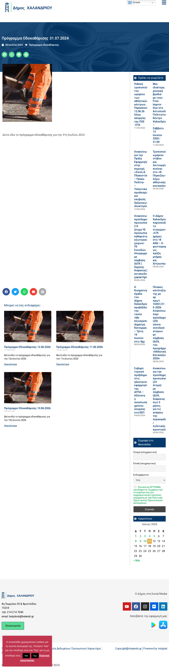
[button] (4, 54)
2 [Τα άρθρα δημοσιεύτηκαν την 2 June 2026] (140, 536)
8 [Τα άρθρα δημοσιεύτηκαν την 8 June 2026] (135, 541)
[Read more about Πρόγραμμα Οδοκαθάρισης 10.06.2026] (27, 387)
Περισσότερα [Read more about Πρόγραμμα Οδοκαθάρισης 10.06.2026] (10, 426)
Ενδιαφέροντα (141, 475)
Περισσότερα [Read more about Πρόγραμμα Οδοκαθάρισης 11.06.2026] (62, 364)
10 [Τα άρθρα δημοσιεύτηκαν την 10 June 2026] (144, 541)
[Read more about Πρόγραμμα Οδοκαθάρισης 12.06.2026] (27, 326)
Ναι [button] (26, 655)
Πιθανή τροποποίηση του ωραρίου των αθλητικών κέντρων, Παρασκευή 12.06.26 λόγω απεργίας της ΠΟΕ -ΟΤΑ (142, 104)
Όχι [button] (35, 655)
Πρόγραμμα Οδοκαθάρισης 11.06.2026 (79, 347)
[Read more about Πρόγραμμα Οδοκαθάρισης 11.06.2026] (79, 326)
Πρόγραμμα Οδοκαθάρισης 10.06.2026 (27, 408)
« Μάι (136, 560)
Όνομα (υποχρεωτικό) (145, 452)
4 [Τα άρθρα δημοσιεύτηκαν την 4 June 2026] (149, 536)
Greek (134, 3)
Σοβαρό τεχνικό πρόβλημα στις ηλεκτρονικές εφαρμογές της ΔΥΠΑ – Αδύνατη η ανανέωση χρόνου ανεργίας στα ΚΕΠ (143, 390)
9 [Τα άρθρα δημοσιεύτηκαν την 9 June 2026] (140, 541)
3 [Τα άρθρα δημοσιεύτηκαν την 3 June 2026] (145, 536)
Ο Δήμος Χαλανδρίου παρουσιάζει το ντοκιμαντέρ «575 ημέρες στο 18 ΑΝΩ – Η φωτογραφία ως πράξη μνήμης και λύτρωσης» (161, 239)
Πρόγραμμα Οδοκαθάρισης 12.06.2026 (27, 347)
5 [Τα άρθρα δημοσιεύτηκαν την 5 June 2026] (154, 536)
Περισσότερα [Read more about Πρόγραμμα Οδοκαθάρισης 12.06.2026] (10, 364)
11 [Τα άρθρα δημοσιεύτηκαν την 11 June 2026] (149, 541)
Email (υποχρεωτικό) (144, 463)
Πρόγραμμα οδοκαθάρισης (44, 45)
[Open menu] (164, 2)
